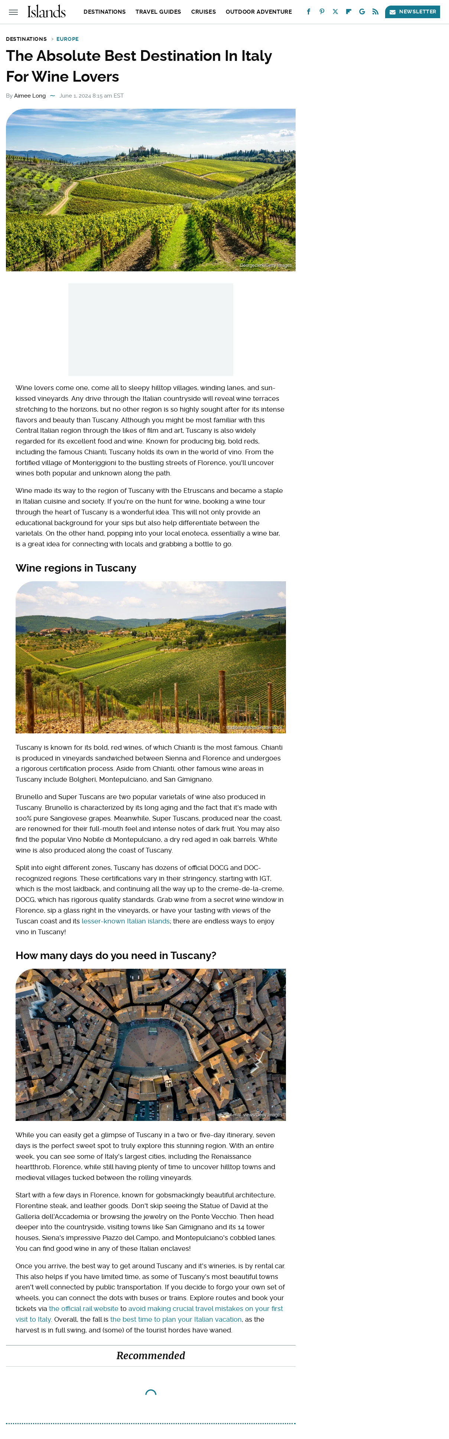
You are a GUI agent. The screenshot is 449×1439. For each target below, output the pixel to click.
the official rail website (83, 1308)
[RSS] (375, 13)
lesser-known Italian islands (126, 921)
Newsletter (412, 12)
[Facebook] (308, 13)
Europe (67, 39)
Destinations (105, 12)
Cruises (203, 12)
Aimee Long (30, 95)
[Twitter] (335, 13)
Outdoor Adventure (259, 12)
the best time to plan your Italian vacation (176, 1319)
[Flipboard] (348, 13)
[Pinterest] (322, 13)
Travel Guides (158, 12)
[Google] (362, 13)
